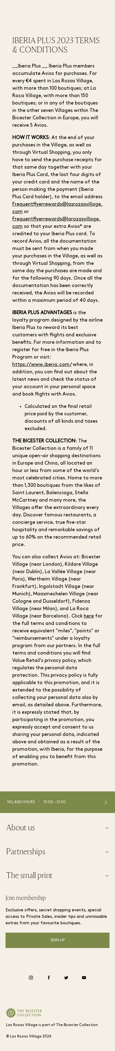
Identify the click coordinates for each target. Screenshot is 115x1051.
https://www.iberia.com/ (41, 364)
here (89, 616)
